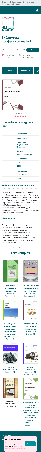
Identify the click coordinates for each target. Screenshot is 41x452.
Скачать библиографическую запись (25, 248)
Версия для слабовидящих (12, 4)
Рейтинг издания (20, 115)
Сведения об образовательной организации (18, 2)
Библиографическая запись (18, 185)
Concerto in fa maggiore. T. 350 (19, 124)
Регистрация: (7, 434)
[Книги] (10, 70)
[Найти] (32, 50)
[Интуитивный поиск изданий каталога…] (7, 50)
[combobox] (19, 49)
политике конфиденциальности (15, 447)
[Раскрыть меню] (4, 10)
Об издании (8, 218)
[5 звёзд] (20, 116)
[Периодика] (27, 70)
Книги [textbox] (16, 49)
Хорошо (30, 444)
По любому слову (10, 56)
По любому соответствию (28, 56)
